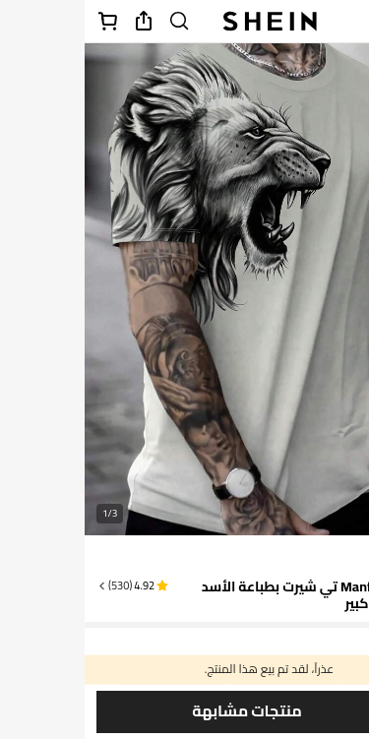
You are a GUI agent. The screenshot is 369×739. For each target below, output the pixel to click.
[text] (331, 557)
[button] (48, 585)
